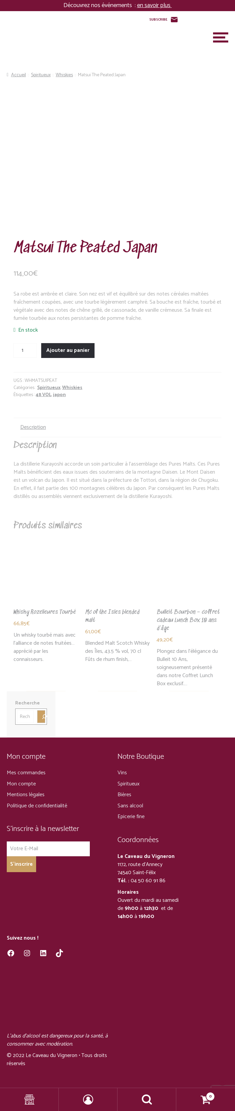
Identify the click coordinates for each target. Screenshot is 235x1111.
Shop (29, 1099)
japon (59, 395)
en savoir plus (154, 5)
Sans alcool (130, 805)
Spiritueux (41, 75)
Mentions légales (26, 794)
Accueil (18, 75)
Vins (122, 772)
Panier (195, 1094)
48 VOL (43, 395)
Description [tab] (33, 427)
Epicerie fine (131, 816)
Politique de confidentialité (37, 805)
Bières (124, 794)
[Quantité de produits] (25, 350)
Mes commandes (26, 772)
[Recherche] (41, 716)
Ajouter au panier (67, 350)
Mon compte (21, 783)
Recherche (27, 703)
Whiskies (64, 75)
